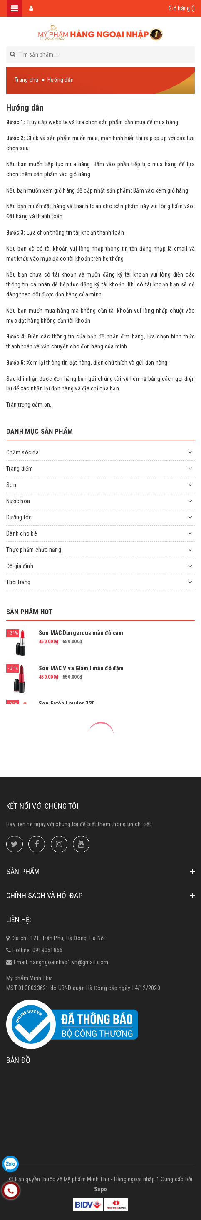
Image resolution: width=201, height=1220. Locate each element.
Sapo (100, 1189)
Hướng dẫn (25, 108)
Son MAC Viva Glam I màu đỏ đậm (81, 668)
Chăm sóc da (22, 452)
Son (11, 485)
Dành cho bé (21, 533)
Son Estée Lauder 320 (66, 703)
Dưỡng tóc (19, 517)
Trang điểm (19, 468)
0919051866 (47, 950)
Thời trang (18, 582)
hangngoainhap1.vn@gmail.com (69, 962)
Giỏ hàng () (182, 8)
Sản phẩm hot (29, 612)
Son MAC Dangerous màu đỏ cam (81, 633)
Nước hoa (18, 501)
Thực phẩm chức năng (33, 549)
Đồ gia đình (19, 566)
